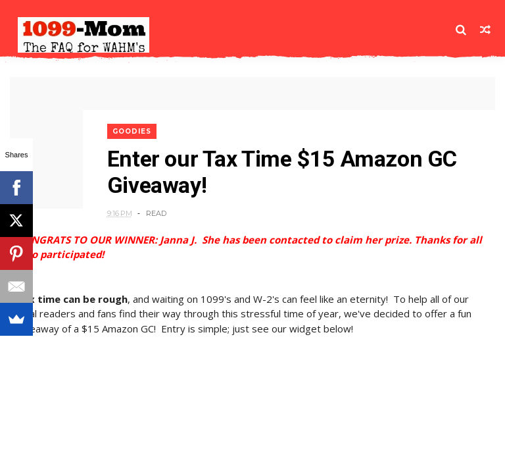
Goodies (131, 131)
